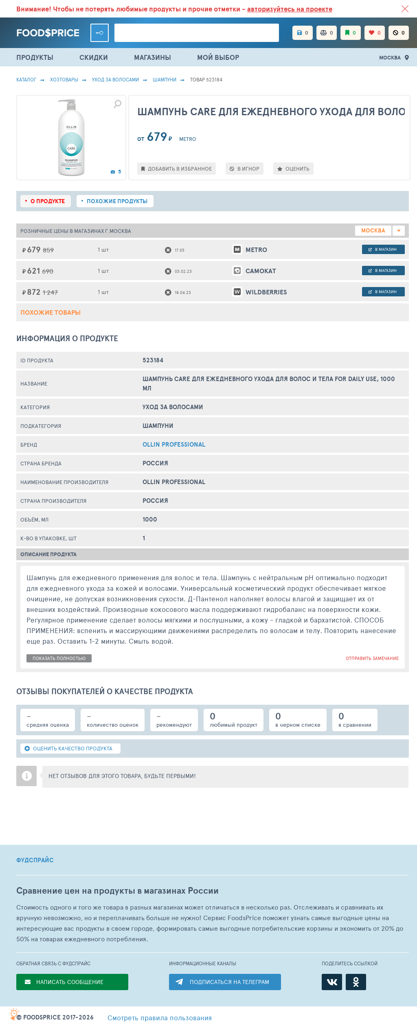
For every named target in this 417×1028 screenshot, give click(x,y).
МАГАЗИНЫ (152, 57)
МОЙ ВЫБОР (218, 57)
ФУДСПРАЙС (35, 860)
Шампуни (164, 79)
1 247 (50, 292)
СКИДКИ (93, 57)
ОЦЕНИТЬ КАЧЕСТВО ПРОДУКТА (68, 748)
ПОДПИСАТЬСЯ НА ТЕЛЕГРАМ (229, 982)
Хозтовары (64, 79)
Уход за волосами (115, 79)
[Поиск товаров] (196, 33)
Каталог (26, 79)
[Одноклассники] (356, 982)
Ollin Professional (174, 444)
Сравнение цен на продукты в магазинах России (117, 891)
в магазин (383, 249)
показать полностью (59, 658)
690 (47, 271)
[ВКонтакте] (332, 982)
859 (48, 249)
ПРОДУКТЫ (34, 57)
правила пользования (160, 1017)
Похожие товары (50, 312)
